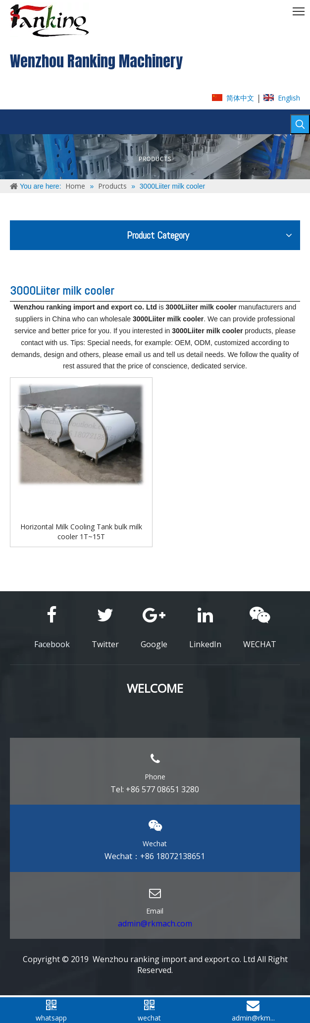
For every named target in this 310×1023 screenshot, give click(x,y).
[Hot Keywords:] (300, 124)
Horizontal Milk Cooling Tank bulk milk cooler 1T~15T (81, 531)
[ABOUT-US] (155, 156)
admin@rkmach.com (155, 923)
